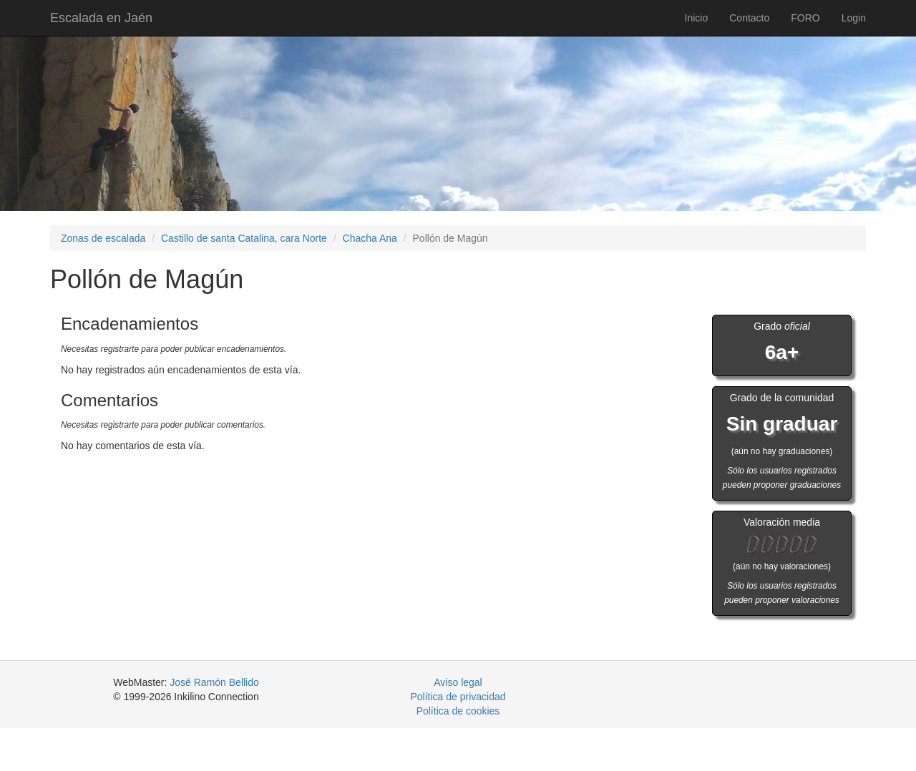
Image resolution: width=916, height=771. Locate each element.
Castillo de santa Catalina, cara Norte (244, 238)
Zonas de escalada (103, 238)
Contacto (749, 18)
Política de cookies (458, 711)
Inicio (696, 18)
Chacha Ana (370, 238)
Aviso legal (458, 682)
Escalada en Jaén (101, 18)
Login (854, 18)
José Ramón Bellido (214, 682)
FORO (805, 18)
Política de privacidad (457, 696)
